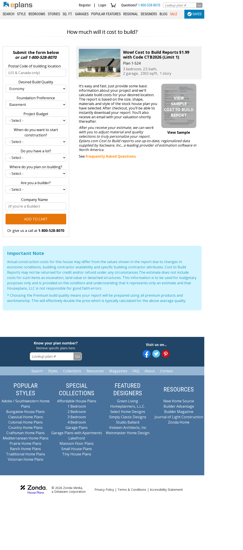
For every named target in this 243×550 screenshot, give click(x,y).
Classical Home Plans (25, 416)
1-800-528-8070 (149, 5)
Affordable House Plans (76, 401)
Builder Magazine (178, 411)
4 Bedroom (77, 422)
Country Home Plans (25, 427)
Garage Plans (77, 427)
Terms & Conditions (132, 489)
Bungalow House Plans (25, 411)
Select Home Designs (127, 411)
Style (21, 14)
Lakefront (76, 438)
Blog (163, 14)
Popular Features (106, 14)
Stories (54, 14)
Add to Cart (36, 219)
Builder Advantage (179, 406)
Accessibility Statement (166, 489)
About (150, 371)
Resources (95, 371)
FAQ (136, 371)
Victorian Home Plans (25, 459)
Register (85, 5)
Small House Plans (76, 448)
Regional (130, 14)
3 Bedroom (77, 416)
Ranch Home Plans (25, 448)
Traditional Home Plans (25, 454)
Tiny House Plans (76, 454)
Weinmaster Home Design (127, 432)
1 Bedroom (77, 406)
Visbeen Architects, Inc (127, 427)
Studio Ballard (127, 422)
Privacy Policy (104, 489)
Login (102, 5)
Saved (194, 14)
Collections (72, 371)
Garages (82, 14)
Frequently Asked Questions (111, 156)
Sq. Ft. (67, 14)
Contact (166, 371)
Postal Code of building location (34, 66)
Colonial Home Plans (25, 422)
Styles (53, 371)
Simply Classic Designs (127, 416)
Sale (173, 14)
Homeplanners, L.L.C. (127, 406)
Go (199, 5)
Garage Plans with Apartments (76, 432)
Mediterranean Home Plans (25, 438)
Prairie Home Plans (25, 443)
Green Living (127, 401)
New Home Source (178, 401)
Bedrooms (37, 14)
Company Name (34, 199)
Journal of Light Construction (178, 416)
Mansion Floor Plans (77, 443)
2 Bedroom (77, 411)
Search (8, 14)
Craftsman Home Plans (25, 432)
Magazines (118, 371)
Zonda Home (178, 422)
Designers (149, 14)
